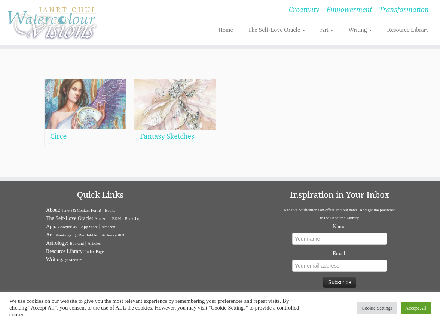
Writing (360, 30)
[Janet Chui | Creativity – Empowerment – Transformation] (51, 22)
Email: (339, 253)
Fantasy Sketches (167, 138)
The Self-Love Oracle (276, 30)
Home (225, 30)
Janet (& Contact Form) (81, 210)
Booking (77, 243)
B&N (116, 218)
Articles (94, 243)
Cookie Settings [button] (376, 308)
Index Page (94, 251)
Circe (58, 136)
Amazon (101, 218)
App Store (89, 226)
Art (326, 30)
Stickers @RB (112, 235)
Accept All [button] (415, 308)
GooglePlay (67, 226)
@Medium (73, 259)
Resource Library (408, 30)
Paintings (63, 235)
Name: (339, 226)
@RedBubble (86, 235)
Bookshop (133, 218)
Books (110, 210)
